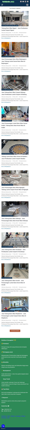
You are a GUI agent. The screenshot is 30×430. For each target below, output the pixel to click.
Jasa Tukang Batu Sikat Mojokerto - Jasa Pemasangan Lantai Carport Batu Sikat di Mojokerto (13, 316)
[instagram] (25, 1)
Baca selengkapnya (6, 38)
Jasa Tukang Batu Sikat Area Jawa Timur (10, 25)
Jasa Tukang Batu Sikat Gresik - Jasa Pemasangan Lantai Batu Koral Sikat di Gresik (13, 283)
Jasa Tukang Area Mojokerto (8, 311)
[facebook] (21, 1)
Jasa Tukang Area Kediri (6, 120)
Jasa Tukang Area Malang (7, 89)
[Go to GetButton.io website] (3, 428)
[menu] (2, 4)
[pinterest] (28, 1)
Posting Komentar (22, 32)
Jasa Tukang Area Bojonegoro (8, 56)
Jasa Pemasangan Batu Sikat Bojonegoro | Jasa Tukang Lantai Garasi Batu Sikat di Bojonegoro (14, 61)
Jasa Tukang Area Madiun (7, 153)
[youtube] (23, 1)
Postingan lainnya (15, 330)
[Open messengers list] (3, 426)
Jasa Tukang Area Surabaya (7, 246)
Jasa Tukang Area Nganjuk (7, 184)
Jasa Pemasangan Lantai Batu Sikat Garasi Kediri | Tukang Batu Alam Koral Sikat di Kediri (14, 125)
